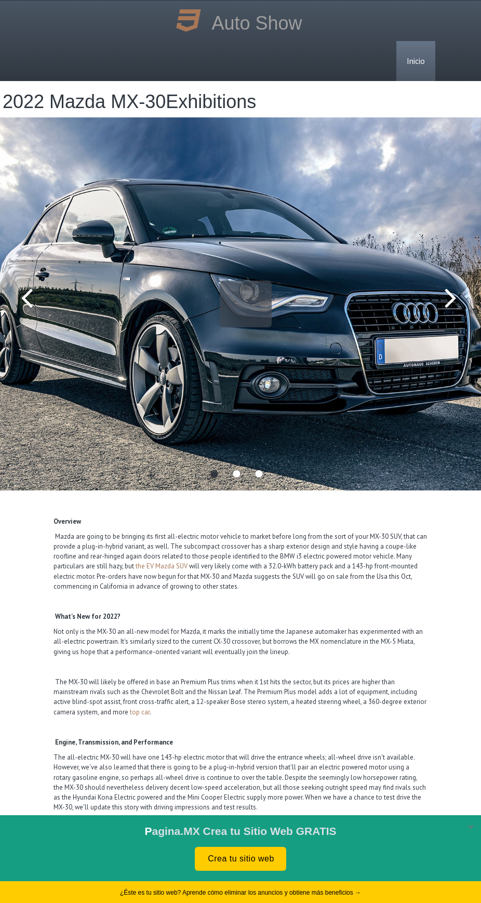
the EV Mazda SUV (162, 566)
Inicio (416, 61)
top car (140, 712)
